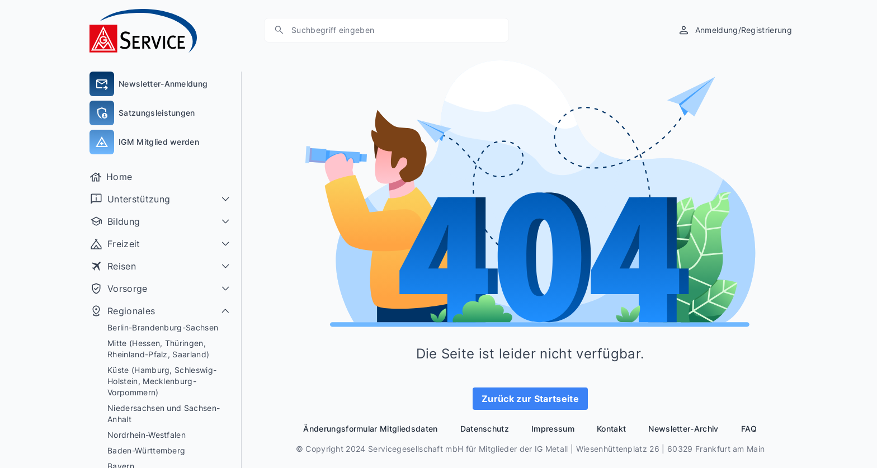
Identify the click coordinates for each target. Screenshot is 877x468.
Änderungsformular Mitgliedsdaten (370, 428)
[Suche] (279, 30)
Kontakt (611, 428)
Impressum (552, 428)
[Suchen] (392, 30)
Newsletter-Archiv (683, 428)
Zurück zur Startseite (530, 398)
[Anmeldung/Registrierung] (734, 29)
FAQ (749, 428)
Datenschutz (485, 428)
